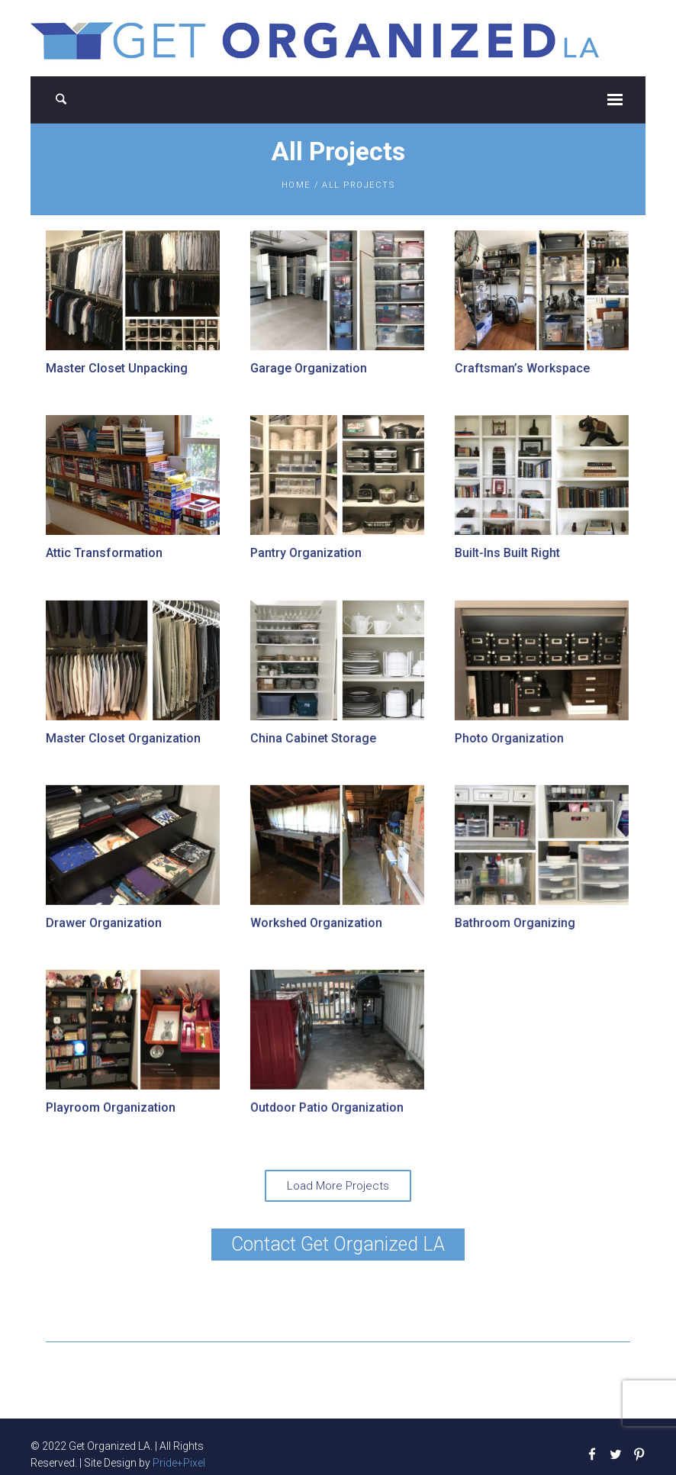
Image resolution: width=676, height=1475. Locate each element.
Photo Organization (507, 737)
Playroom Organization (110, 1106)
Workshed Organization (315, 922)
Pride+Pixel (179, 1461)
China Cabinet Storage (312, 737)
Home (296, 185)
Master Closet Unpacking (117, 368)
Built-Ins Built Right (506, 553)
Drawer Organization (104, 922)
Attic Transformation (104, 553)
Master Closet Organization (123, 737)
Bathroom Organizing (513, 922)
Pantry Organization (305, 553)
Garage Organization (307, 368)
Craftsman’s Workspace (520, 368)
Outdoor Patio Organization (326, 1106)
